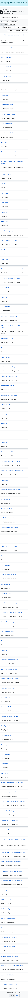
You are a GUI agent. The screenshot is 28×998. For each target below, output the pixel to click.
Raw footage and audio (7, 631)
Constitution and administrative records (12, 269)
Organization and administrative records (12, 471)
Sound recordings (6, 899)
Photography (4, 414)
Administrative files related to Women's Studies (12, 326)
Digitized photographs (7, 104)
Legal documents (6, 76)
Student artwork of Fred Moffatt (10, 678)
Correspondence (5, 499)
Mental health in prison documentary (11, 880)
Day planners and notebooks (9, 937)
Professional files (5, 306)
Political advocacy (6, 404)
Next (17, 995)
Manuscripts (4, 745)
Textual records (5, 556)
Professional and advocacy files (9, 86)
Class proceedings (6, 593)
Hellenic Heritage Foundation (9, 792)
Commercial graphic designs (9, 669)
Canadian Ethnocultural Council (9, 820)
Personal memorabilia (7, 338)
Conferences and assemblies (9, 395)
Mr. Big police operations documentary (12, 871)
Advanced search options (9, 17)
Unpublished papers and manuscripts (11, 612)
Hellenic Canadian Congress (8, 811)
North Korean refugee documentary (11, 861)
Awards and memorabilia (8, 114)
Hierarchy (14, 21)
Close (9, 9)
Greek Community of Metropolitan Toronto (13, 801)
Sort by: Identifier (8, 27)
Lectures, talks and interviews (9, 433)
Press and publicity (6, 123)
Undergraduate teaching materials (10, 367)
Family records (5, 287)
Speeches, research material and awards (12, 965)
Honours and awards (7, 508)
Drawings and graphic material (9, 956)
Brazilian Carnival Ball (7, 133)
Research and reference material (10, 707)
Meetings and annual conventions (10, 278)
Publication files (5, 357)
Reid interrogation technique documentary (13, 852)
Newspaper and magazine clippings (11, 489)
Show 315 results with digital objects (17, 30)
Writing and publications (8, 918)
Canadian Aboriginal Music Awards (10, 716)
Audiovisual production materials (10, 546)
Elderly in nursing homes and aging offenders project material (13, 840)
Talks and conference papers (9, 348)
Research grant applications (8, 574)
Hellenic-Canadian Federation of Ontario (12, 782)
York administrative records (8, 67)
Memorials (4, 212)
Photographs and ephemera (9, 376)
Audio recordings (6, 909)
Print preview (5, 21)
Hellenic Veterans (6, 174)
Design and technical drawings (9, 660)
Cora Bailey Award (6, 250)
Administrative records (7, 385)
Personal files (5, 95)
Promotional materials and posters (10, 461)
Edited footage (5, 184)
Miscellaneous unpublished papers (10, 603)
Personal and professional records (10, 152)
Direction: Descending (20, 27)
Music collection (5, 697)
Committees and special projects (10, 240)
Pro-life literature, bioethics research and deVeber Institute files (12, 36)
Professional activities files (8, 518)
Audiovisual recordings (7, 688)
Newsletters (4, 259)
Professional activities (7, 735)
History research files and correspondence (13, 48)
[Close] (26, 2)
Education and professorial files (9, 527)
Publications (4, 480)
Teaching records (6, 57)
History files (4, 221)
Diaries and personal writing (9, 316)
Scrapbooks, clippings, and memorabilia (12, 231)
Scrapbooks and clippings (8, 946)
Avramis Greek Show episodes (9, 622)
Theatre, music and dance (8, 452)
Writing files (4, 537)
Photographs (4, 202)
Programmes (4, 142)
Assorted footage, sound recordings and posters (12, 162)
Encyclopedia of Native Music (9, 726)
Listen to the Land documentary (10, 830)
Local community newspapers (9, 984)
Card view (4, 24)
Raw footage (4, 193)
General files (4, 773)
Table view (11, 24)
